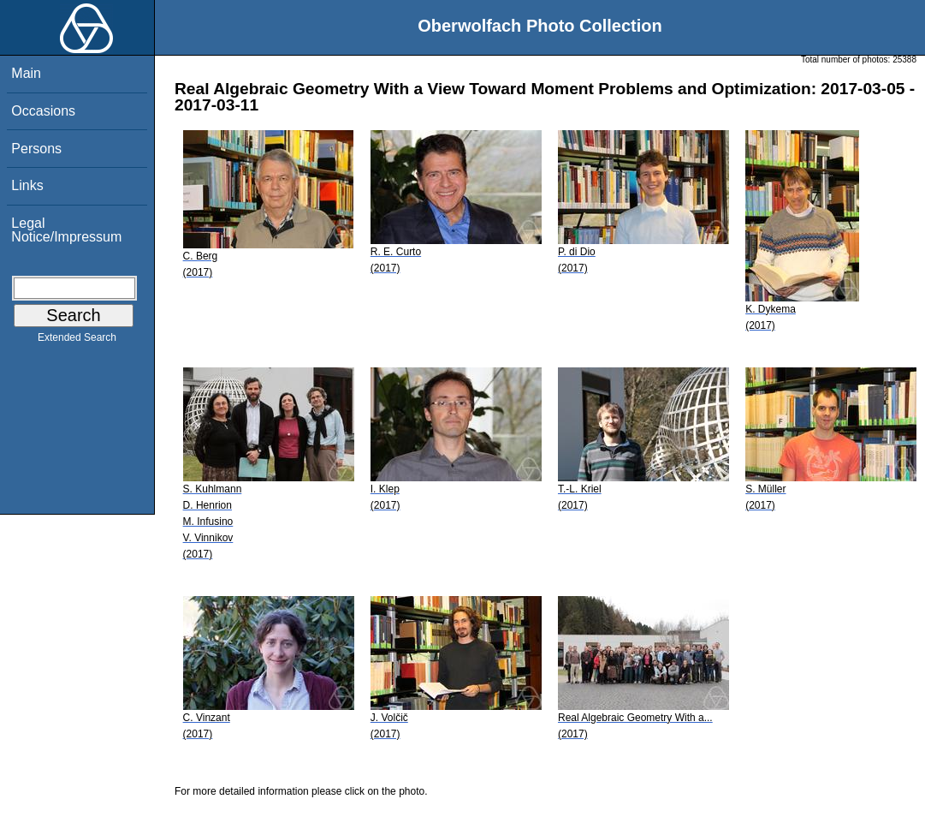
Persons (36, 148)
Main (26, 73)
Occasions (43, 111)
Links (27, 185)
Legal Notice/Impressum (66, 230)
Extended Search (77, 341)
